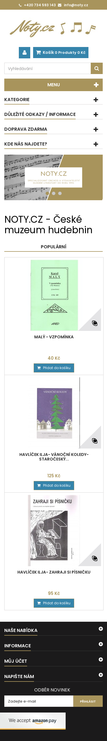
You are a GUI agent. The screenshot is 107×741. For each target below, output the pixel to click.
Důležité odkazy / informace (40, 114)
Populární (53, 246)
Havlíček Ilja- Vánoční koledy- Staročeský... (54, 456)
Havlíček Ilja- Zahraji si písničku (53, 572)
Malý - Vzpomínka (54, 337)
